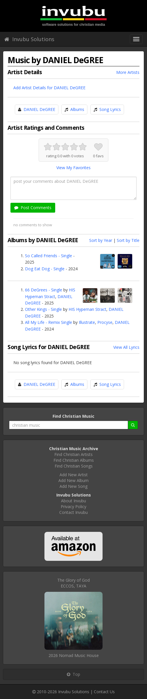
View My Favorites (73, 167)
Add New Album (73, 480)
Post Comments (32, 207)
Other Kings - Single (43, 309)
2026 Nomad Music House (74, 655)
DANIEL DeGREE (39, 109)
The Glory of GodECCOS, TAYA (73, 583)
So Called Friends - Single (48, 255)
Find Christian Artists (73, 454)
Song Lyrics (110, 109)
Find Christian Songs (74, 466)
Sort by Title (128, 240)
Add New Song (73, 486)
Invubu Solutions (29, 39)
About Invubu (73, 500)
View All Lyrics (126, 347)
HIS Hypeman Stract (87, 309)
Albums (77, 109)
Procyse (104, 322)
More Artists (127, 72)
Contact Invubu (73, 512)
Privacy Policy (73, 506)
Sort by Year (100, 240)
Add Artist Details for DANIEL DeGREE (49, 87)
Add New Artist (74, 474)
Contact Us (104, 691)
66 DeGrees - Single (43, 290)
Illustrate (87, 322)
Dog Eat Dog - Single (44, 268)
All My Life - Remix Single (48, 322)
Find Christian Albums (73, 460)
